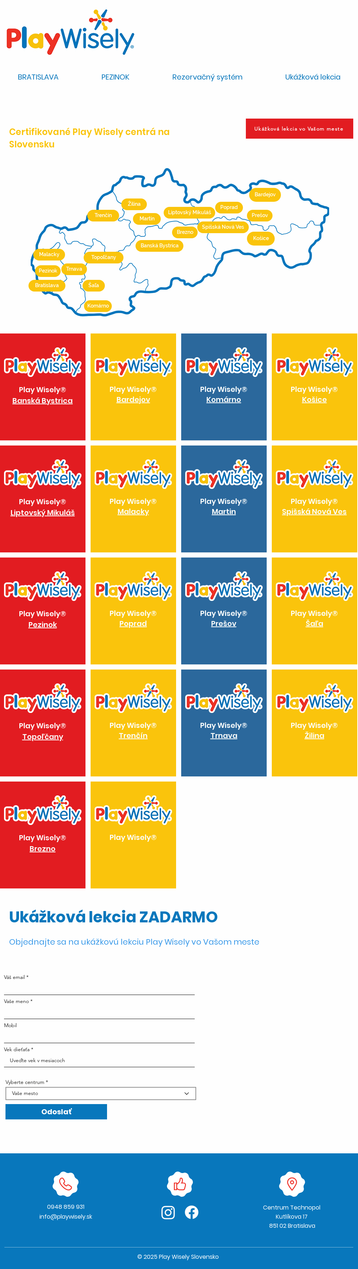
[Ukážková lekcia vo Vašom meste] (299, 129)
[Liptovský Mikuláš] (189, 213)
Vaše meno (16, 1001)
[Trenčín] (103, 215)
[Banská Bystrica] (159, 246)
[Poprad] (229, 207)
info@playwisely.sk (65, 1216)
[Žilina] (134, 204)
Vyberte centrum (24, 1082)
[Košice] (261, 239)
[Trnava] (74, 269)
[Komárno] (98, 306)
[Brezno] (185, 232)
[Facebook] (192, 1212)
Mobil (10, 1025)
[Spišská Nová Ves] (223, 227)
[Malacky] (49, 255)
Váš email (14, 977)
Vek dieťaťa (17, 1049)
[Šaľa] (94, 286)
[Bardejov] (265, 195)
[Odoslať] (56, 1111)
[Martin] (147, 219)
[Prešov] (260, 215)
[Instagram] (168, 1212)
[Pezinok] (48, 271)
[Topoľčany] (103, 257)
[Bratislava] (46, 286)
